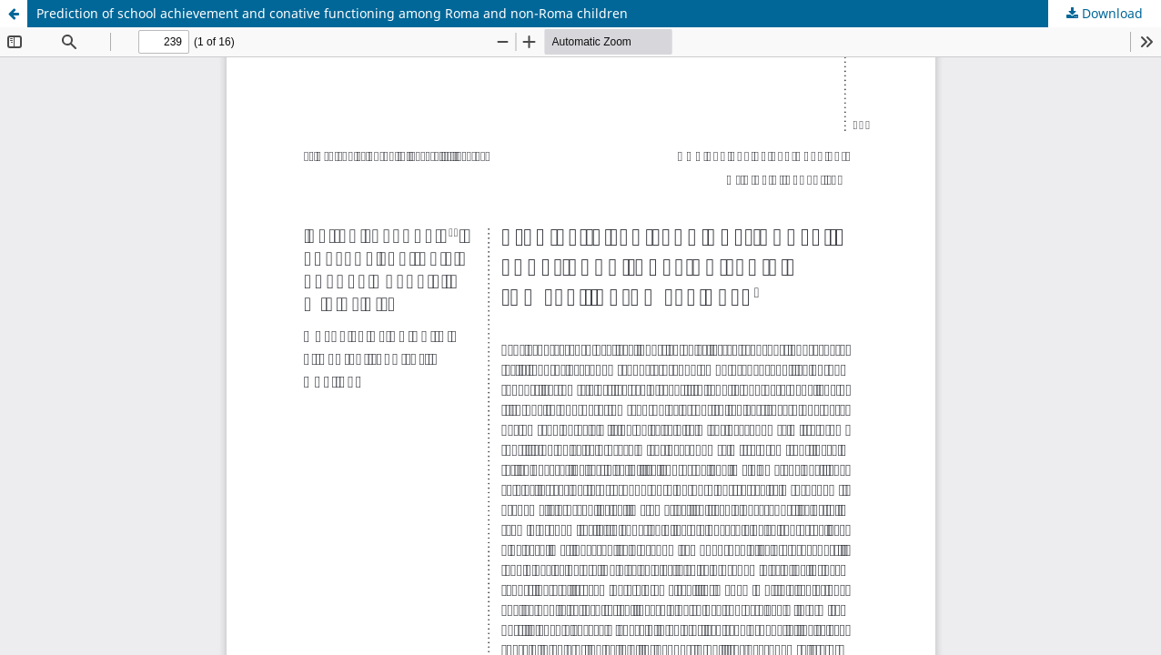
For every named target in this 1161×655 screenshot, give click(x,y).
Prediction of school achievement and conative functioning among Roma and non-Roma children (332, 13)
